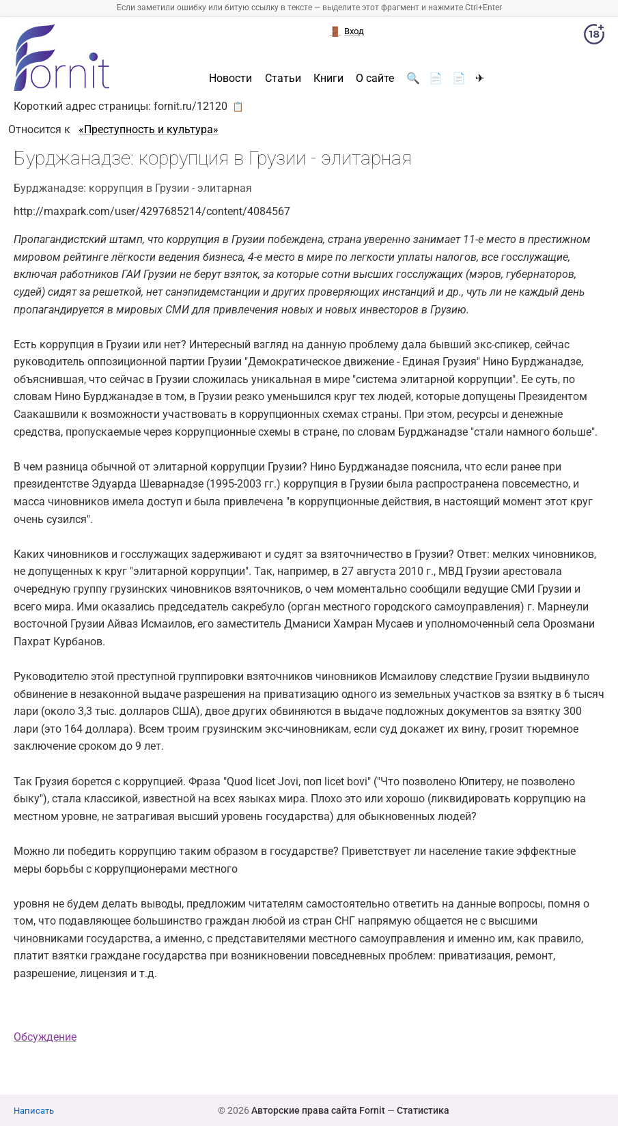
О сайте (375, 78)
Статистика (423, 1110)
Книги (328, 78)
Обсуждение (45, 1036)
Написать (34, 1111)
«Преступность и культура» (149, 129)
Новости (230, 78)
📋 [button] (238, 106)
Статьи (283, 78)
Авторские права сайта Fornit (318, 1110)
